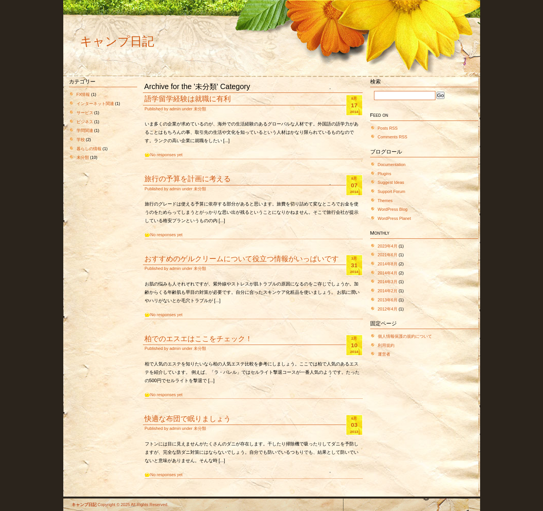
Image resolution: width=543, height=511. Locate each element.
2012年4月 (387, 309)
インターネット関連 (95, 103)
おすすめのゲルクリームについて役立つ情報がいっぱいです (241, 258)
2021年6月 (387, 254)
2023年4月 (387, 246)
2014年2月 (387, 290)
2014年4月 (387, 273)
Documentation (392, 164)
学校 (81, 139)
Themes (385, 200)
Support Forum (391, 191)
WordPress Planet (394, 218)
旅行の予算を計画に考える (187, 178)
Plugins (384, 173)
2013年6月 (387, 300)
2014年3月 (387, 281)
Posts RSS (388, 128)
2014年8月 (387, 264)
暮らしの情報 (89, 148)
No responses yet (166, 154)
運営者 (384, 354)
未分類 (83, 157)
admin (175, 109)
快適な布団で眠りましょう (187, 418)
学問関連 (85, 130)
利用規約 (386, 345)
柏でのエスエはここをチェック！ (198, 338)
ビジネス (85, 121)
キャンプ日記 (117, 41)
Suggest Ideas (391, 182)
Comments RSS (392, 137)
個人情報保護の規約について (405, 336)
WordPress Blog (393, 209)
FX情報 (83, 94)
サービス (85, 112)
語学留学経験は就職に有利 (187, 98)
